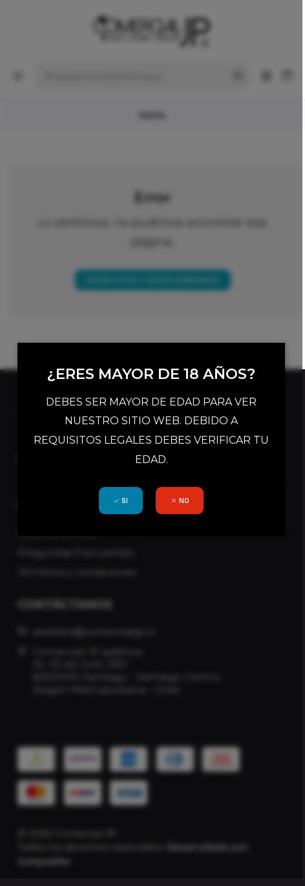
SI (121, 495)
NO (181, 495)
